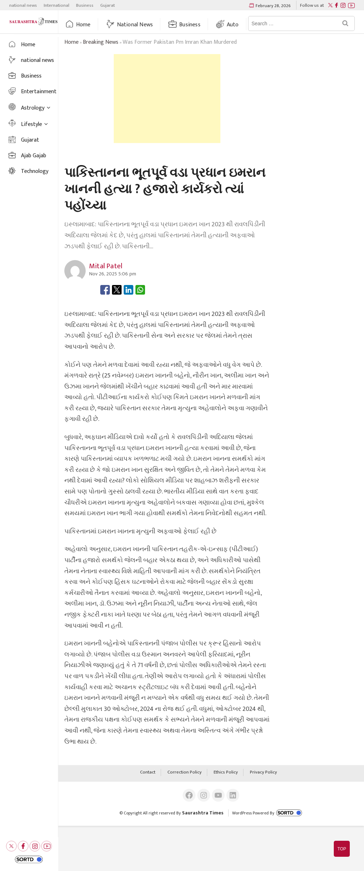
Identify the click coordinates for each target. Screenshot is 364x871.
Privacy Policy (263, 772)
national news (23, 5)
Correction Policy (184, 772)
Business (84, 5)
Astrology (32, 108)
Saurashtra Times (203, 813)
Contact (147, 772)
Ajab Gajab (33, 155)
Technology (34, 171)
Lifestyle (31, 124)
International (56, 5)
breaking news (100, 42)
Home (83, 25)
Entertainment (39, 91)
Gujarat (107, 5)
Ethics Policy (226, 772)
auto (233, 25)
